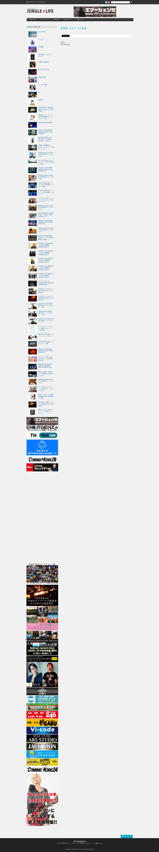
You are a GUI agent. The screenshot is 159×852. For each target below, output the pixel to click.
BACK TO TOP (127, 836)
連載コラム (80, 19)
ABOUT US (32, 19)
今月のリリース (68, 19)
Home (58, 843)
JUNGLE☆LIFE (40, 12)
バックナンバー (44, 19)
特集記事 (56, 19)
